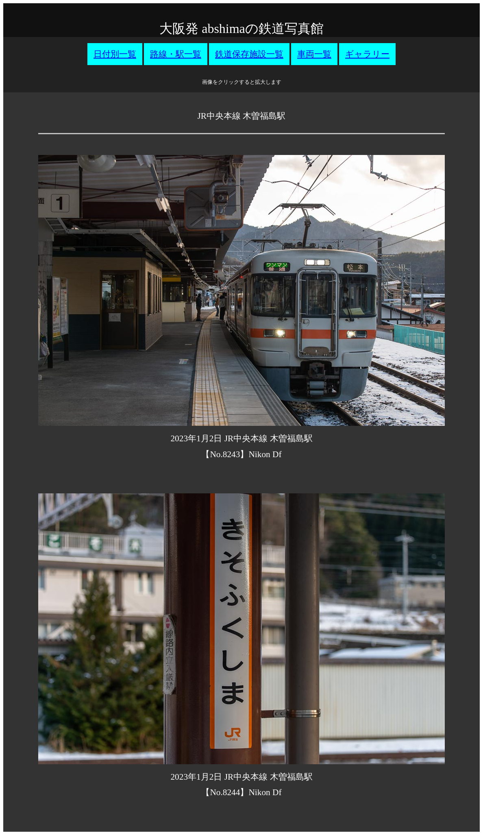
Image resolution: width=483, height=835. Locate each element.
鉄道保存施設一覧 (249, 54)
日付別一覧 (115, 54)
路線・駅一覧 (175, 54)
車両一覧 (314, 54)
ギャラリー (367, 54)
